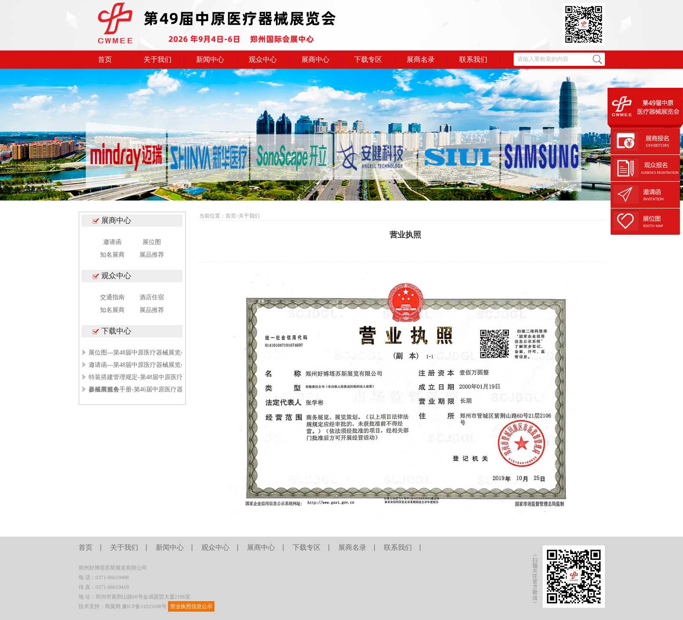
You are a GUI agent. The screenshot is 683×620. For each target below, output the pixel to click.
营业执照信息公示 (191, 606)
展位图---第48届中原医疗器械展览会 (138, 352)
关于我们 (157, 59)
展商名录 (421, 59)
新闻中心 (210, 59)
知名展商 (112, 254)
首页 (105, 59)
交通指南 (112, 297)
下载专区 (368, 59)
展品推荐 (151, 254)
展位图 (152, 242)
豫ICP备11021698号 (144, 606)
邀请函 (112, 242)
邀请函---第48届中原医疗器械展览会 (138, 365)
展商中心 (315, 59)
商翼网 (113, 606)
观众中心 (263, 59)
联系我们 (473, 59)
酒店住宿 (151, 297)
